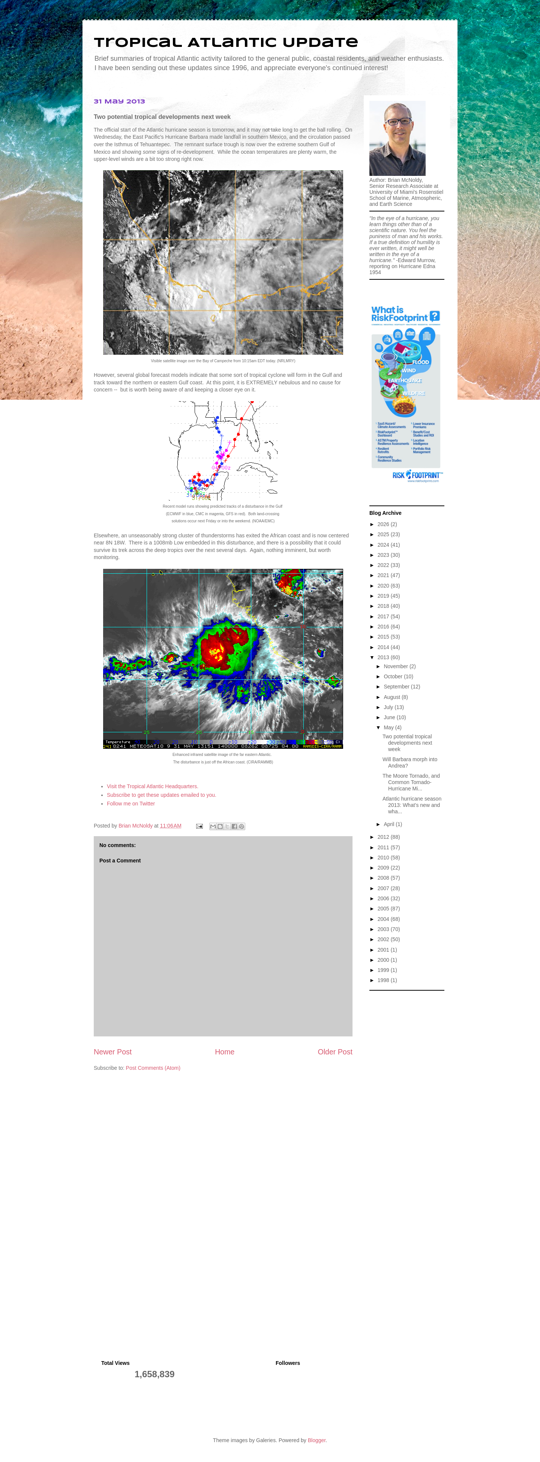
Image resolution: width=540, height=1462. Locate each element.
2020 (384, 586)
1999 (384, 970)
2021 (384, 575)
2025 (384, 534)
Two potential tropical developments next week (407, 742)
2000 (384, 960)
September (397, 687)
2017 (384, 616)
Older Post (335, 1052)
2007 (384, 888)
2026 (384, 524)
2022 (384, 565)
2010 (384, 858)
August (392, 697)
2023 (384, 555)
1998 (384, 980)
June (390, 717)
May (389, 727)
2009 (384, 868)
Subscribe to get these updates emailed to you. (161, 795)
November (396, 666)
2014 (384, 647)
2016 (384, 627)
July (389, 707)
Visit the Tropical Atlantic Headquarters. (152, 786)
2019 (384, 596)
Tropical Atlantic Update (226, 43)
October (394, 676)
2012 (384, 837)
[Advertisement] (406, 1106)
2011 (384, 847)
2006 (384, 898)
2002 (384, 939)
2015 (384, 637)
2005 (384, 909)
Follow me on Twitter (131, 804)
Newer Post (113, 1052)
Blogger (317, 1440)
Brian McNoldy (135, 826)
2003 (384, 929)
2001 (384, 950)
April (390, 824)
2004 (384, 919)
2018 (384, 606)
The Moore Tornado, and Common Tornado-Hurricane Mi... (411, 782)
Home (224, 1052)
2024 (384, 545)
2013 (384, 657)
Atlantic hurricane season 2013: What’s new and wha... (411, 805)
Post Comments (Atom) (153, 1068)
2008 (384, 878)
